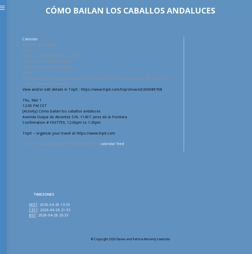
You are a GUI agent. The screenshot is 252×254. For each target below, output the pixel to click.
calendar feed (112, 143)
